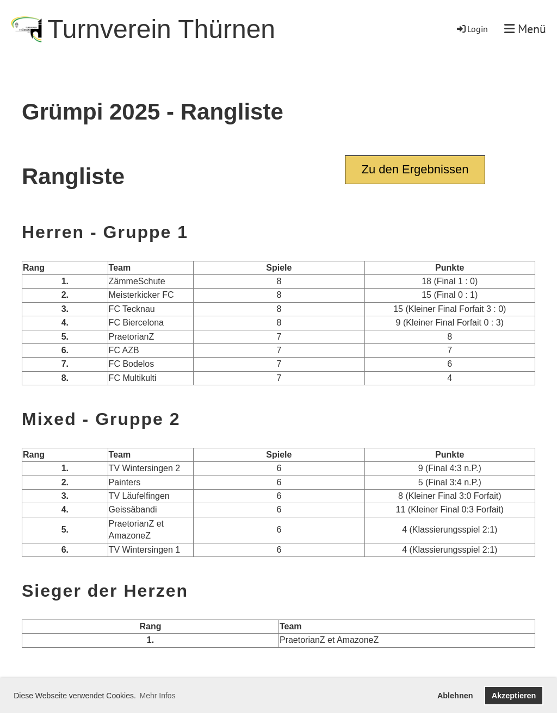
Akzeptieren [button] (514, 695)
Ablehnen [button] (455, 695)
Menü (525, 28)
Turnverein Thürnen (161, 29)
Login (471, 28)
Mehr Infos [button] (158, 695)
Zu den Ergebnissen (415, 169)
